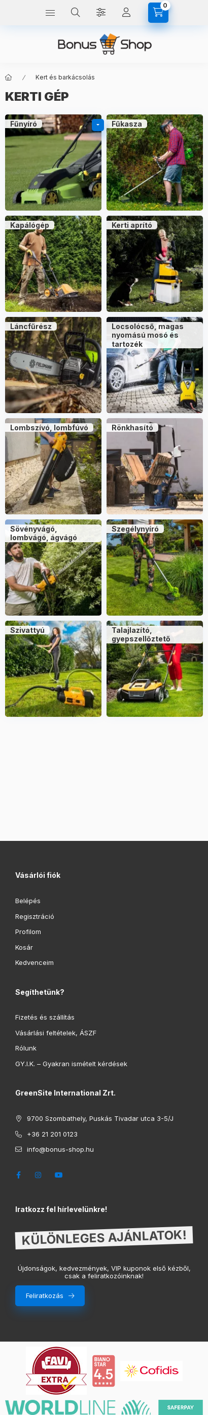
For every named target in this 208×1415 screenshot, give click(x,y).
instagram (38, 1175)
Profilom (28, 931)
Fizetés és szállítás (45, 1017)
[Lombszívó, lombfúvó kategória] (53, 466)
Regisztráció (34, 916)
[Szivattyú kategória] (53, 669)
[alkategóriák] (98, 125)
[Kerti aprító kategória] (155, 264)
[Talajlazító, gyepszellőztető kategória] (155, 669)
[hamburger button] (50, 13)
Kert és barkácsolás (65, 77)
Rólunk (26, 1048)
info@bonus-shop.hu (60, 1149)
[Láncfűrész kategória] (53, 365)
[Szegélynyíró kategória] (155, 567)
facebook (18, 1175)
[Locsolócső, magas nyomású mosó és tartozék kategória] (155, 365)
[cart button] (158, 13)
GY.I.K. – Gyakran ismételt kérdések (71, 1064)
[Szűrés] (101, 13)
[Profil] (126, 13)
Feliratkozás (44, 1295)
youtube (59, 1175)
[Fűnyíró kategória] (53, 162)
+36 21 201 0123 (52, 1134)
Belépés (28, 901)
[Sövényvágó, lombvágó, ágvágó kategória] (53, 567)
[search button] (75, 13)
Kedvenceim (34, 962)
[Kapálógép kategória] (53, 264)
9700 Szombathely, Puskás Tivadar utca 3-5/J (100, 1118)
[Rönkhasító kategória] (155, 466)
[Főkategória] (8, 77)
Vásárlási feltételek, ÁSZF (55, 1033)
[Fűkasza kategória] (155, 162)
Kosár (24, 947)
